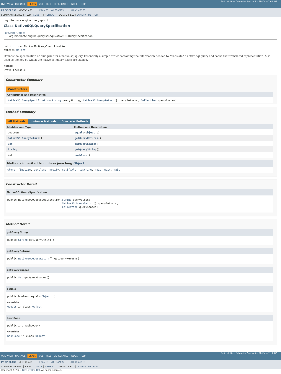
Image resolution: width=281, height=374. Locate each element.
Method (49, 15)
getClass (40, 169)
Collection (148, 100)
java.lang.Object (14, 32)
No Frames (57, 10)
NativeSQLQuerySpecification (29, 100)
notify (54, 169)
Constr (37, 15)
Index (74, 4)
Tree (48, 4)
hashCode (81, 155)
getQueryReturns (86, 138)
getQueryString (86, 149)
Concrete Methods (75, 121)
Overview (7, 4)
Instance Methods (43, 121)
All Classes (78, 10)
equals (79, 132)
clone (11, 169)
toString (85, 169)
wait (98, 169)
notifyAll (69, 169)
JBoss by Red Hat (31, 370)
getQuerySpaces (86, 143)
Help (83, 4)
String (56, 100)
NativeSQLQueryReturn (98, 100)
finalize (24, 169)
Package (20, 4)
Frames (43, 10)
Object (21, 49)
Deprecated (61, 4)
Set (10, 143)
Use (41, 4)
